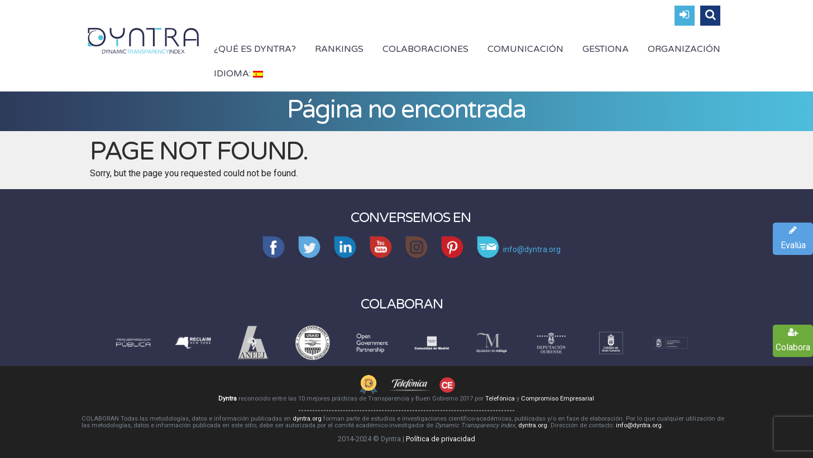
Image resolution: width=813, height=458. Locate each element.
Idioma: (238, 73)
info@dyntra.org (639, 425)
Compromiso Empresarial (557, 398)
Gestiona (605, 49)
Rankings (339, 49)
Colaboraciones (425, 49)
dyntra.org (307, 418)
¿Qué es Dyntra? (255, 49)
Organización (684, 49)
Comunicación (525, 49)
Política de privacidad (440, 439)
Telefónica (500, 398)
